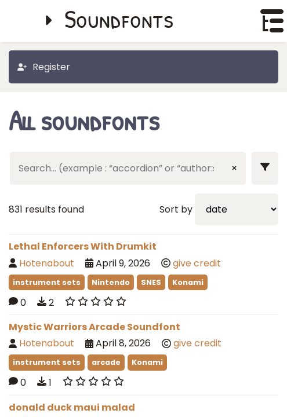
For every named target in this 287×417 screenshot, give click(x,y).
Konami (188, 282)
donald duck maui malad (72, 407)
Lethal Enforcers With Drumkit (83, 246)
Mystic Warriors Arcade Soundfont (94, 327)
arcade (106, 362)
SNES (151, 282)
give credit (197, 263)
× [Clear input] (234, 168)
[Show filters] (265, 168)
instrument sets (47, 282)
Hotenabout (46, 263)
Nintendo (111, 282)
